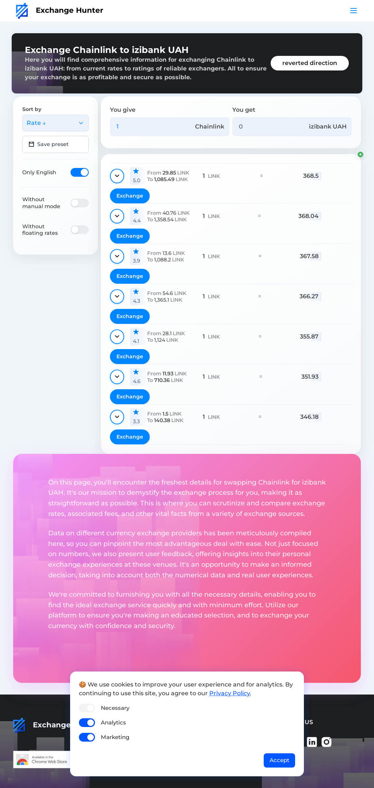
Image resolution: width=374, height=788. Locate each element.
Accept (279, 760)
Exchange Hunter (59, 10)
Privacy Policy (229, 693)
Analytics (113, 722)
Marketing (115, 737)
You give (123, 109)
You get (243, 109)
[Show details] (117, 176)
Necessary (115, 707)
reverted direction (309, 63)
